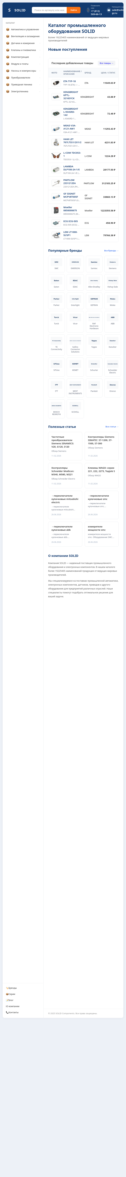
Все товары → (106, 63)
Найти (73, 10)
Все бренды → (111, 250)
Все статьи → (112, 426)
